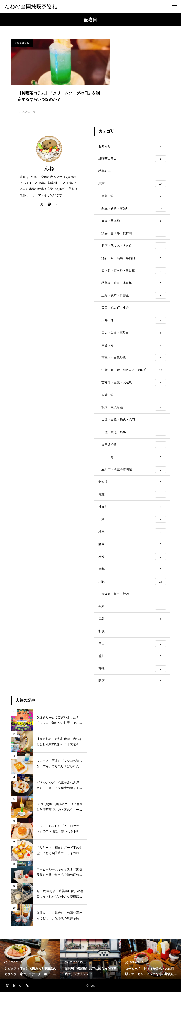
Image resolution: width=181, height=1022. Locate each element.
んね (49, 172)
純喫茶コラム (22, 42)
